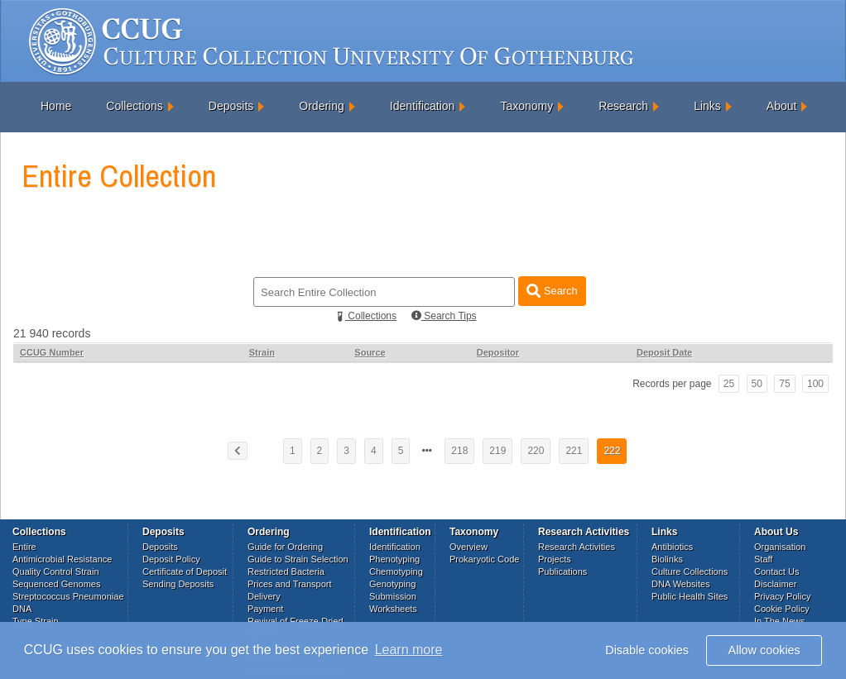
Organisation (779, 547)
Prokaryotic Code (484, 559)
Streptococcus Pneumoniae (68, 596)
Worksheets (393, 609)
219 (497, 451)
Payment (265, 609)
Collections (134, 105)
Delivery (264, 596)
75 (784, 384)
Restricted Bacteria (286, 571)
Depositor (498, 352)
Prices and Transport (290, 584)
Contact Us (776, 571)
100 (815, 384)
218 (459, 451)
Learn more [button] (409, 650)
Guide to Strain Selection (298, 559)
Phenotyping (394, 559)
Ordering (321, 105)
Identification (422, 105)
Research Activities (576, 547)
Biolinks (667, 559)
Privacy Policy (782, 596)
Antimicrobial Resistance (62, 559)
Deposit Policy (171, 559)
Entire (24, 547)
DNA (21, 609)
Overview (468, 547)
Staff (763, 559)
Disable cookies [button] (647, 650)
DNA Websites (680, 584)
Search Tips (444, 316)
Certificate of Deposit (184, 571)
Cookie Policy (782, 609)
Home (56, 105)
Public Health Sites (689, 596)
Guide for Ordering (285, 547)
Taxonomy (526, 105)
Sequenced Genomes (56, 584)
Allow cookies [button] (764, 650)
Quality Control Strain (55, 571)
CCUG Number (52, 352)
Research (623, 105)
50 (757, 384)
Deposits (231, 105)
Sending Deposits (178, 584)
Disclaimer (775, 584)
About (782, 105)
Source (369, 352)
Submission (392, 596)
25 (728, 384)
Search (551, 291)
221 (573, 451)
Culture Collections (689, 571)
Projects (554, 559)
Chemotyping (396, 571)
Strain (262, 352)
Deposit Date (664, 352)
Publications (562, 571)
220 (535, 451)
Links (707, 105)
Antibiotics (672, 547)
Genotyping (392, 584)
